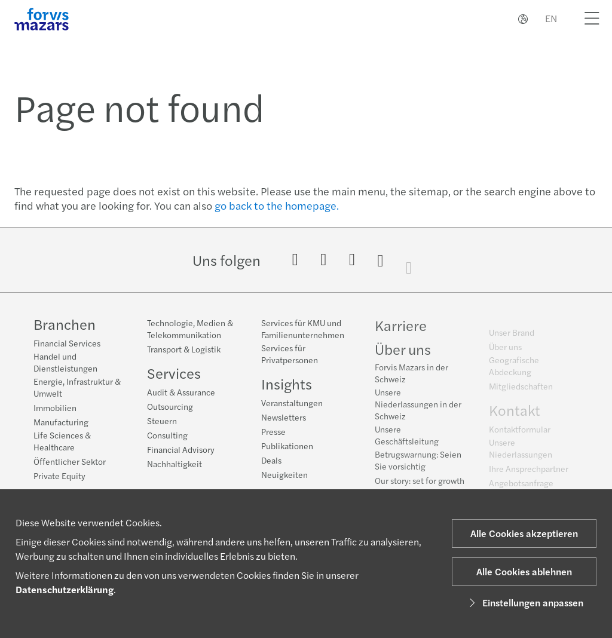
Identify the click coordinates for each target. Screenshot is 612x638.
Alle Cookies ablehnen (524, 571)
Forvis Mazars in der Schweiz (411, 376)
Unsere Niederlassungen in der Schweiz (418, 407)
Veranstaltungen (292, 403)
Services (174, 373)
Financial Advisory (181, 449)
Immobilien (54, 407)
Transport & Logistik (184, 349)
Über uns (403, 352)
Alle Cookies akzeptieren (524, 533)
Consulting (167, 435)
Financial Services (66, 343)
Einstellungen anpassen (524, 602)
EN (551, 18)
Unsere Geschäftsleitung (407, 438)
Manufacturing (60, 422)
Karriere (401, 328)
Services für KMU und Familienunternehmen (302, 329)
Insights (286, 384)
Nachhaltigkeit (174, 464)
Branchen (64, 324)
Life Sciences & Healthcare (62, 441)
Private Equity (59, 475)
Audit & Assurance (181, 392)
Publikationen (287, 446)
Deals (271, 461)
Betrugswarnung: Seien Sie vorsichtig (418, 464)
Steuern (162, 421)
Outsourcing (170, 406)
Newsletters (283, 418)
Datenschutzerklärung (65, 589)
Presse (273, 432)
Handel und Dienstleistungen (65, 362)
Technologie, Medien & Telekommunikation (190, 329)
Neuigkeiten (284, 475)
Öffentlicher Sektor (69, 461)
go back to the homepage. (277, 205)
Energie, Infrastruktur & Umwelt (77, 387)
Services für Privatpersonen (289, 354)
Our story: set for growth (419, 484)
